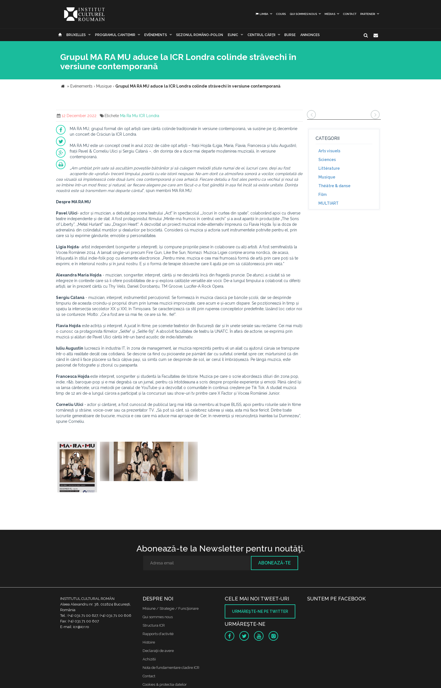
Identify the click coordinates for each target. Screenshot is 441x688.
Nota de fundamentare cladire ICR (171, 667)
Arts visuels (329, 151)
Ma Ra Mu (129, 115)
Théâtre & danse (334, 186)
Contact (349, 13)
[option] (77, 468)
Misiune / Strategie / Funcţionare (171, 608)
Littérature (329, 168)
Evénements (155, 35)
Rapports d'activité (158, 634)
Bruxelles (76, 35)
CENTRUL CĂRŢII (261, 35)
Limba (261, 13)
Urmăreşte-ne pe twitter (260, 611)
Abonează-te (274, 563)
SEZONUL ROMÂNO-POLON (199, 35)
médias (330, 13)
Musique (326, 177)
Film (322, 194)
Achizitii (149, 659)
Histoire (149, 642)
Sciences (327, 159)
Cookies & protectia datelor (165, 684)
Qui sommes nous (303, 13)
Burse (290, 35)
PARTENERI (367, 13)
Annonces (310, 35)
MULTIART (328, 203)
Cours (281, 13)
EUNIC (233, 35)
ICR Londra (149, 115)
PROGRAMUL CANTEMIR (115, 35)
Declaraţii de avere (158, 651)
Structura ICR (154, 625)
